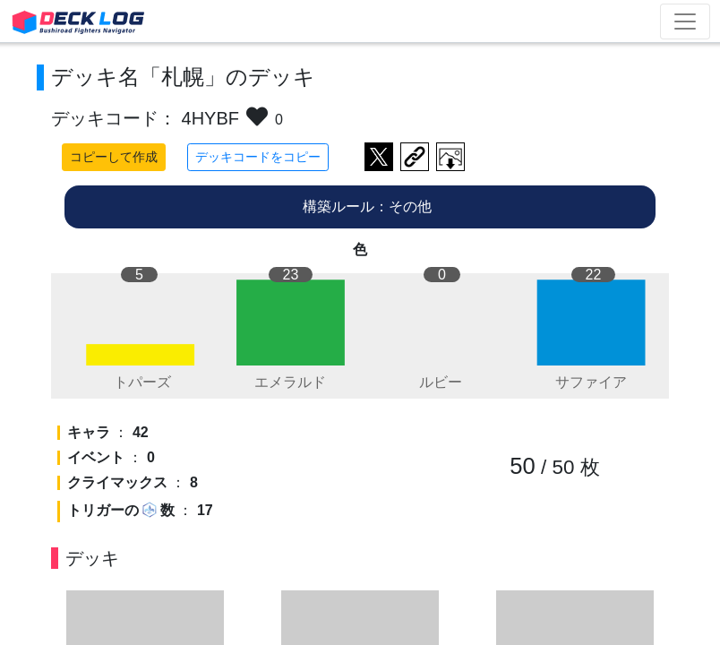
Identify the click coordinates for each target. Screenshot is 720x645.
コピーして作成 (114, 157)
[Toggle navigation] (685, 21)
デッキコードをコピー (258, 157)
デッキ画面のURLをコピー (414, 156)
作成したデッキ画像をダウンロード (450, 156)
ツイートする (378, 156)
